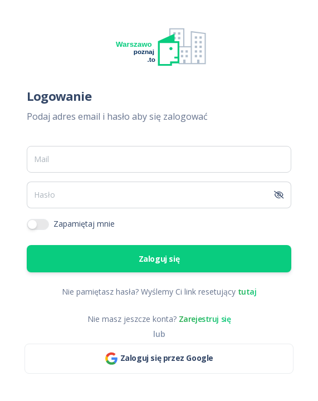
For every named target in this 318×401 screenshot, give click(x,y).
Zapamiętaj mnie (84, 223)
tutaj (247, 291)
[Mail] (159, 159)
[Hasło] (147, 195)
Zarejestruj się (205, 319)
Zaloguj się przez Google (159, 359)
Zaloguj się (159, 258)
